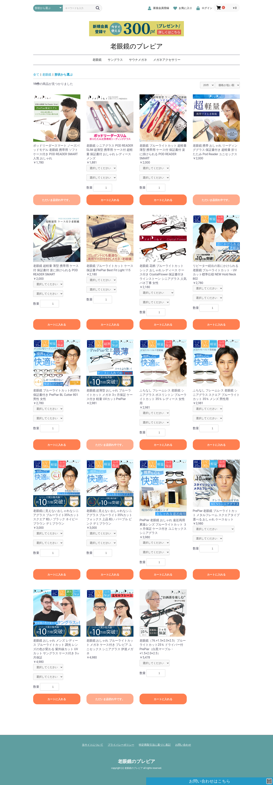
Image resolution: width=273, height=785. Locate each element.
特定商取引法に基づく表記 (155, 744)
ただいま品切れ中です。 (56, 200)
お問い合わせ (183, 744)
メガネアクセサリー (166, 60)
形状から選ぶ (63, 74)
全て (36, 74)
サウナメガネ (138, 60)
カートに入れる (110, 200)
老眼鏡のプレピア (136, 46)
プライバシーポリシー (121, 744)
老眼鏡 (97, 60)
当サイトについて (92, 744)
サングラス (115, 60)
